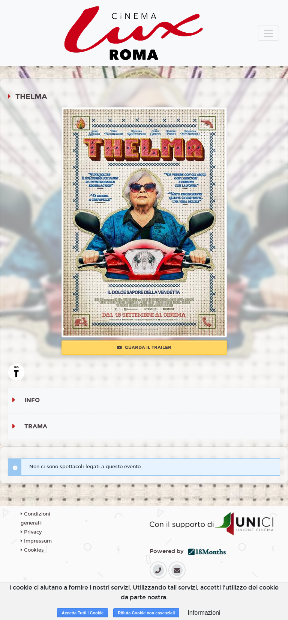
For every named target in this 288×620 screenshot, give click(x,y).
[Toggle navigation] (268, 33)
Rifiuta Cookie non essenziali (146, 613)
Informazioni (204, 612)
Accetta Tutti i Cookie (83, 613)
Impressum (36, 541)
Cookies (32, 550)
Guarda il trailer (144, 347)
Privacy (31, 532)
